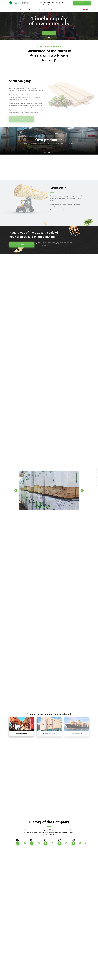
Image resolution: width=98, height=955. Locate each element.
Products (31, 9)
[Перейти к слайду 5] (49, 152)
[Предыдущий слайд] (15, 490)
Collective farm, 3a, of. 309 (50, 2)
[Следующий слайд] (82, 490)
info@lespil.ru (65, 4)
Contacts (53, 9)
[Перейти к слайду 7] (52, 152)
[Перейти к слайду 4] (48, 152)
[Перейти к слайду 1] (44, 152)
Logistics (39, 9)
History (46, 9)
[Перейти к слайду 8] (53, 507)
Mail (63, 2)
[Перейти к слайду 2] (48, 37)
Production (23, 9)
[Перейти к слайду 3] (49, 37)
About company (13, 9)
